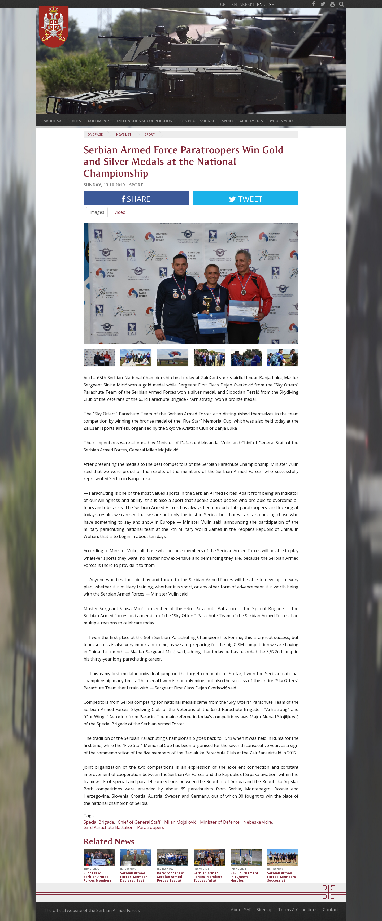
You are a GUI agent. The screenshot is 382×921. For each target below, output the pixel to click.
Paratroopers (150, 827)
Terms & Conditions (298, 910)
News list (123, 134)
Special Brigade (99, 822)
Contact (330, 910)
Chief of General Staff (139, 822)
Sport (150, 134)
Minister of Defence (220, 822)
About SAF (241, 910)
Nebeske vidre (257, 822)
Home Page (94, 134)
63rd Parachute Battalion (108, 827)
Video (119, 212)
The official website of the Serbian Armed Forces (92, 910)
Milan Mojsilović (180, 822)
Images (97, 212)
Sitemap (265, 910)
